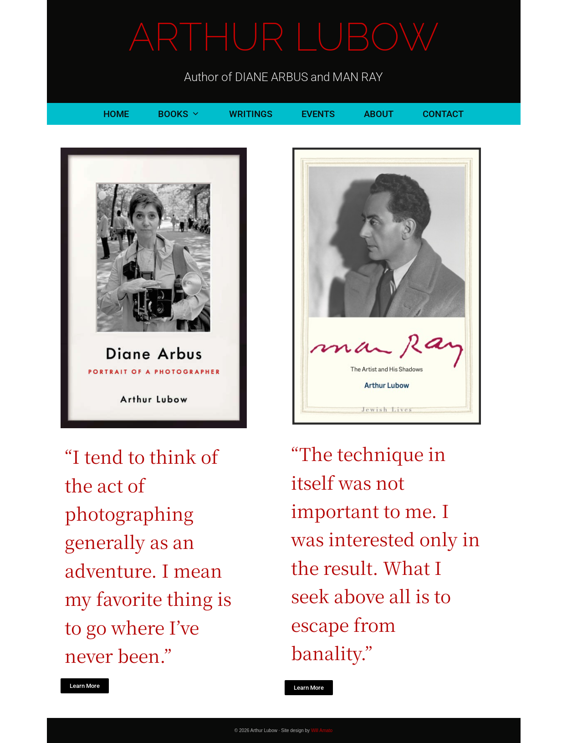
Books (186, 114)
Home (116, 113)
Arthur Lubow (283, 37)
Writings (250, 113)
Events (318, 113)
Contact (443, 113)
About (378, 113)
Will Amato (321, 730)
